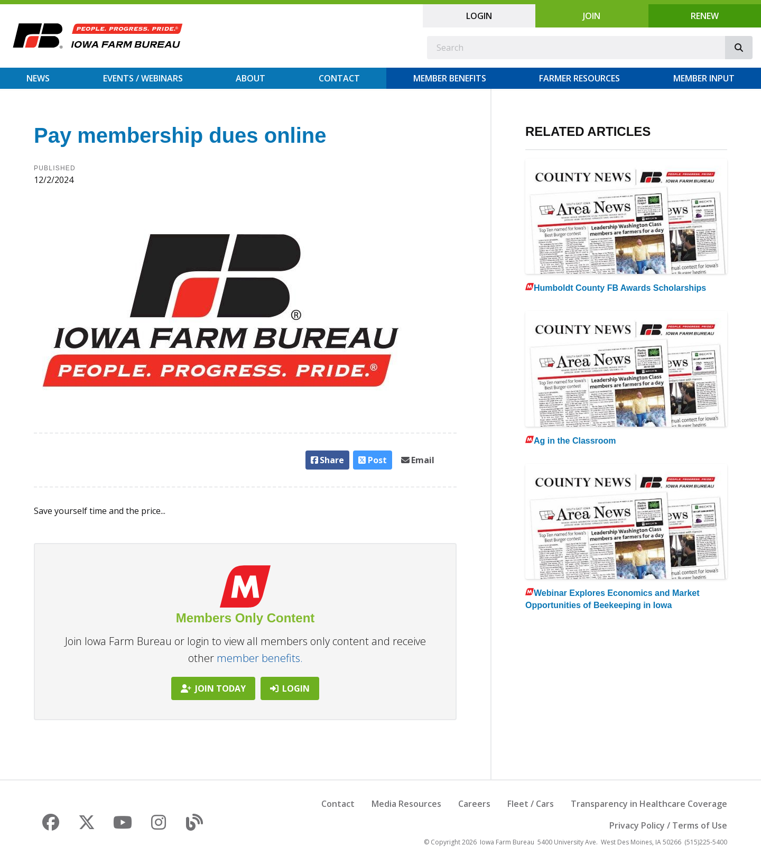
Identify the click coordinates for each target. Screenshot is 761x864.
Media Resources (406, 804)
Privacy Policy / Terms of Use (668, 825)
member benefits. (260, 658)
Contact (339, 78)
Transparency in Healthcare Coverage (649, 804)
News (38, 78)
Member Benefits (449, 78)
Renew (705, 16)
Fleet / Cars (530, 804)
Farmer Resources (579, 78)
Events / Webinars (143, 78)
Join (591, 16)
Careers (474, 804)
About (250, 78)
